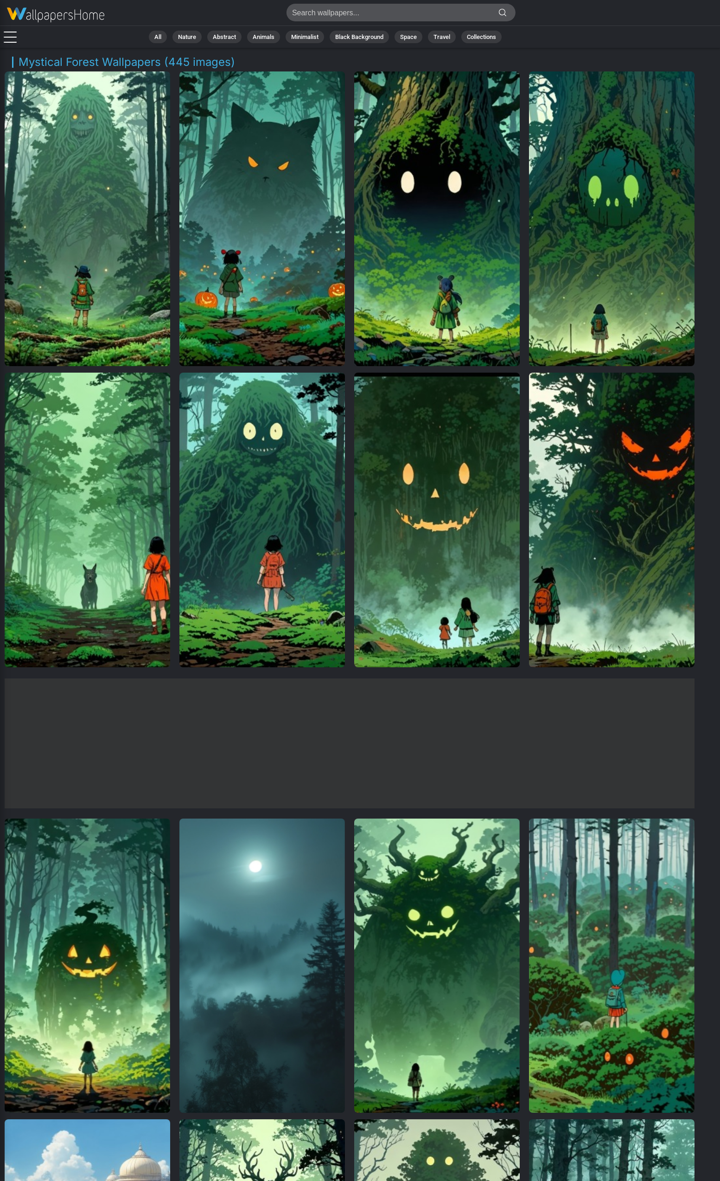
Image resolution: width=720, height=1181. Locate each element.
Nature (187, 36)
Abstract (224, 36)
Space (408, 36)
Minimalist (305, 36)
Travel (441, 36)
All (157, 36)
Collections (481, 36)
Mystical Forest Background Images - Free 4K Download (55, 15)
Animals (263, 36)
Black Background (359, 36)
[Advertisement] (349, 743)
